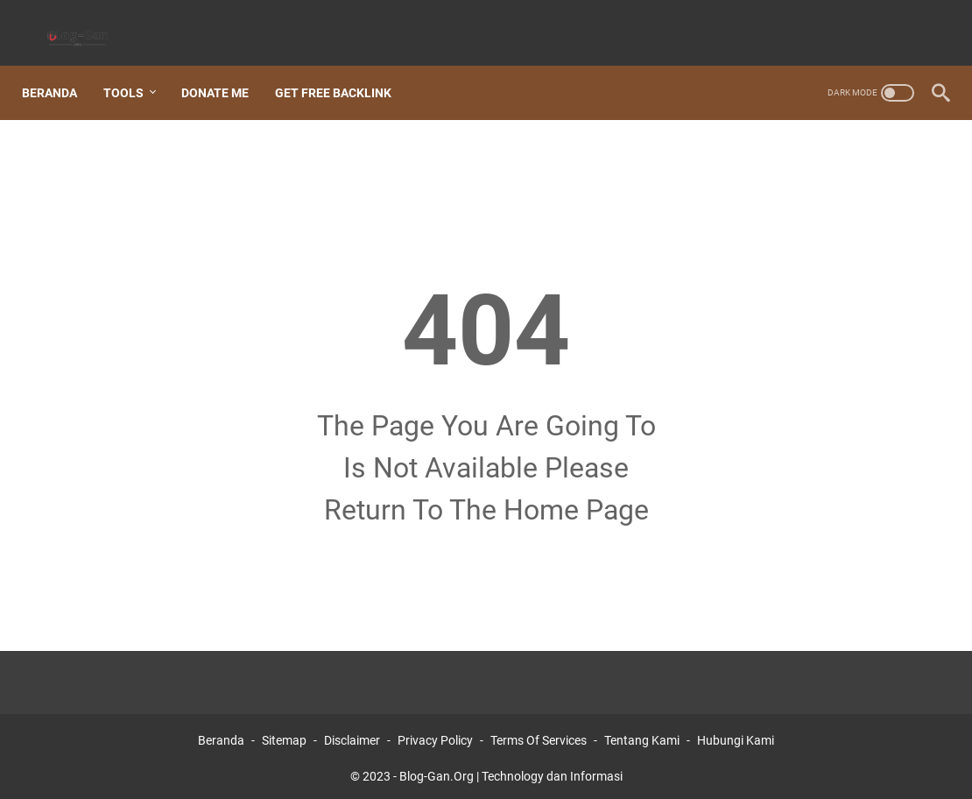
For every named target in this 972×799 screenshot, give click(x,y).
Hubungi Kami (735, 736)
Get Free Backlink (343, 69)
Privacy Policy (435, 736)
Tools (133, 69)
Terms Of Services (538, 736)
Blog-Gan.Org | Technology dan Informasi (511, 772)
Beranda (59, 69)
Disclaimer (352, 736)
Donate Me (224, 69)
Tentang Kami (642, 736)
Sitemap (284, 736)
